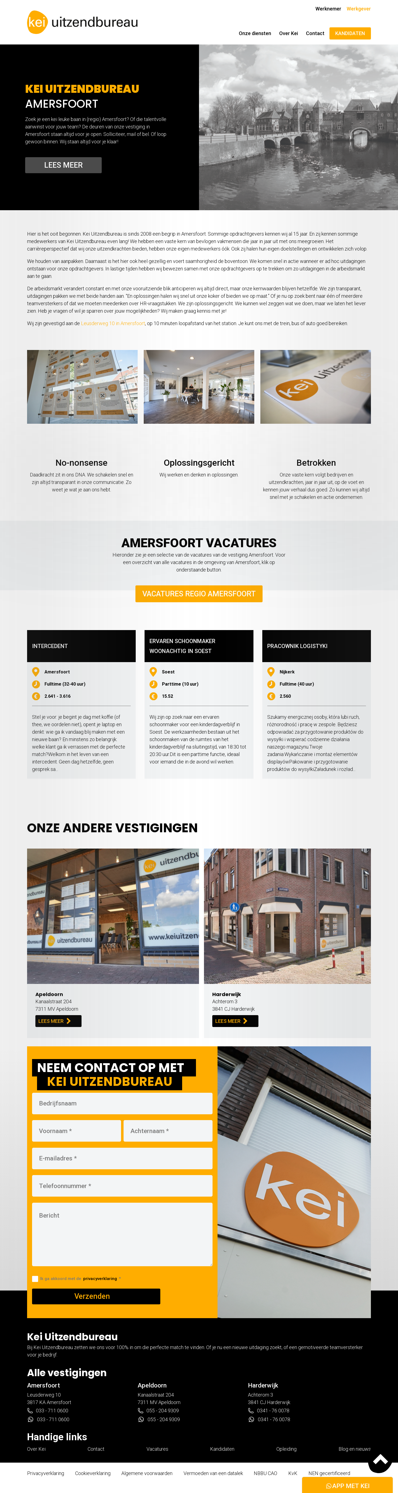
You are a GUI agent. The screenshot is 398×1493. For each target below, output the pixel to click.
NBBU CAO (265, 1473)
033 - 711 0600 (47, 1411)
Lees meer (63, 165)
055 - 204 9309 (158, 1411)
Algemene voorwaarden (146, 1473)
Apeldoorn (152, 1385)
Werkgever (359, 9)
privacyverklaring (100, 1278)
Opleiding (286, 1449)
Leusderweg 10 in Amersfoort (113, 323)
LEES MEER (54, 1021)
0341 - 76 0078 (268, 1411)
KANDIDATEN (350, 33)
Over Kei (288, 33)
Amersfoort (43, 1385)
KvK (292, 1473)
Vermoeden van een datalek (213, 1473)
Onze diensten (255, 33)
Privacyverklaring (45, 1473)
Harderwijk (263, 1385)
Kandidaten (222, 1449)
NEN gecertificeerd (329, 1473)
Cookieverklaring (93, 1473)
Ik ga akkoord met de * (76, 1279)
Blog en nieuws (355, 1449)
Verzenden (92, 1296)
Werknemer (328, 9)
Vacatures (157, 1449)
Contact (315, 33)
